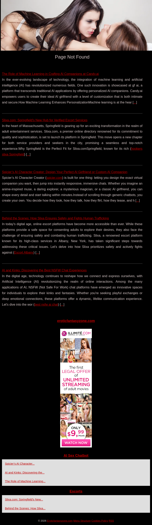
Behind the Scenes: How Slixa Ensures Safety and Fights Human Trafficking (55, 218)
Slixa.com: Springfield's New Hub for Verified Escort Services (44, 120)
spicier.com (54, 177)
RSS (111, 520)
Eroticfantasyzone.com (60, 520)
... (134, 102)
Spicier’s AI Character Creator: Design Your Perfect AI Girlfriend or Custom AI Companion (64, 172)
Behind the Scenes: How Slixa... (25, 508)
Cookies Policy (99, 520)
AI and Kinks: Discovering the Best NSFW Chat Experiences (44, 270)
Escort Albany (23, 252)
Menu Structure (82, 520)
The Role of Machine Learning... (25, 481)
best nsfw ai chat (46, 304)
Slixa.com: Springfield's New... (24, 499)
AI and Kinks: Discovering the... (25, 472)
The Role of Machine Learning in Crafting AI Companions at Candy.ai (50, 74)
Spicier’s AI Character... (20, 463)
